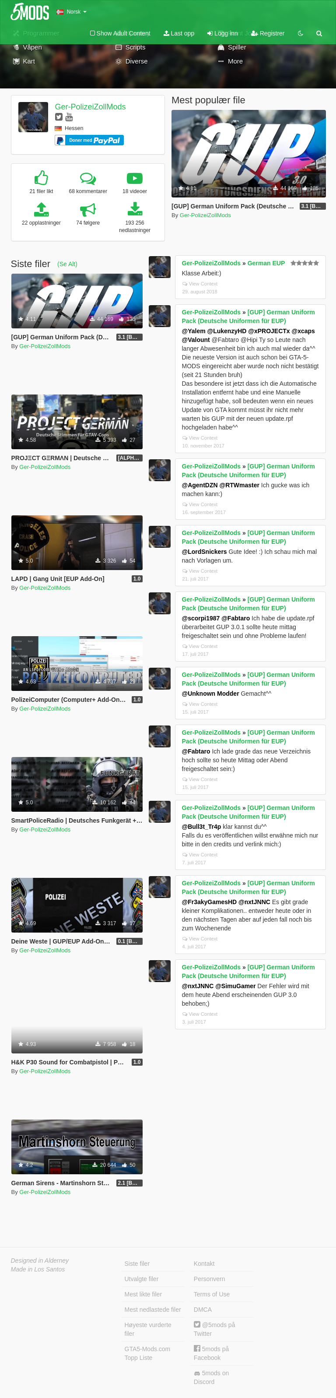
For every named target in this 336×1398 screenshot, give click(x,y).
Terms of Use (212, 1294)
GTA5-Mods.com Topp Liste (148, 1353)
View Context (200, 283)
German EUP (266, 263)
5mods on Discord (211, 1377)
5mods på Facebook (211, 1353)
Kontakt (204, 1263)
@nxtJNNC (254, 901)
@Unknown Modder (210, 693)
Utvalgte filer (142, 1278)
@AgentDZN (200, 485)
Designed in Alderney (40, 1260)
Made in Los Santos (38, 1269)
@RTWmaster (239, 485)
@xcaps (303, 331)
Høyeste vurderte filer (148, 1329)
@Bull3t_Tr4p (201, 826)
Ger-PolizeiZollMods (90, 106)
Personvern (209, 1278)
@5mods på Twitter (214, 1329)
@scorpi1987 (201, 618)
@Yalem (194, 331)
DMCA (203, 1309)
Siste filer (137, 1263)
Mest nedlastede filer (153, 1309)
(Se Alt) (67, 264)
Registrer (268, 33)
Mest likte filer (143, 1294)
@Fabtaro (235, 618)
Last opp (179, 33)
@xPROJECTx (269, 331)
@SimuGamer (235, 986)
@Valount (196, 339)
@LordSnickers (204, 551)
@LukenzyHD (227, 331)
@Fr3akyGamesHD (209, 901)
